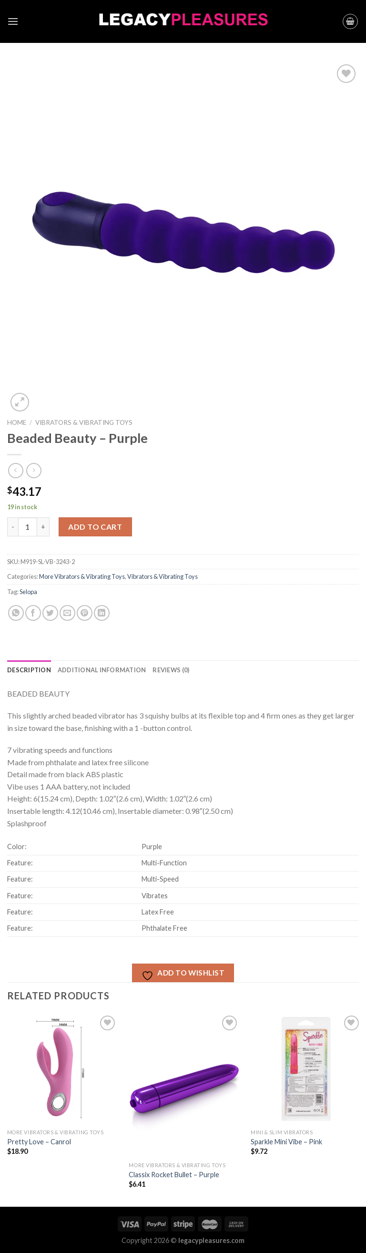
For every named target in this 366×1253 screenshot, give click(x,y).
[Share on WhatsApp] (16, 613)
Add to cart (95, 526)
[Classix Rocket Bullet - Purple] (184, 1085)
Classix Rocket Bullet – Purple (174, 1175)
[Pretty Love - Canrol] (62, 1068)
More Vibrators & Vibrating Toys (82, 576)
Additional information (102, 670)
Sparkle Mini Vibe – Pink (286, 1142)
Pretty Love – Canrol (39, 1142)
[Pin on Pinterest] (84, 613)
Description (29, 670)
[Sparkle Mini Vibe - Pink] (306, 1068)
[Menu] (13, 21)
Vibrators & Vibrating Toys (83, 422)
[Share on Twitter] (50, 613)
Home (16, 422)
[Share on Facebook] (33, 613)
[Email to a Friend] (67, 613)
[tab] (29, 669)
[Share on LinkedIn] (102, 613)
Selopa (28, 592)
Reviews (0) (170, 670)
